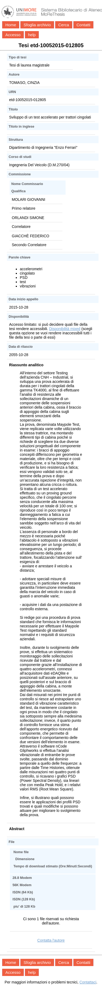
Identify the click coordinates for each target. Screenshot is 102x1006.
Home (10, 25)
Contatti (83, 25)
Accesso (13, 34)
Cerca (63, 25)
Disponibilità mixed (64, 329)
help (32, 34)
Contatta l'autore (51, 940)
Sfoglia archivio (37, 25)
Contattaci (88, 982)
